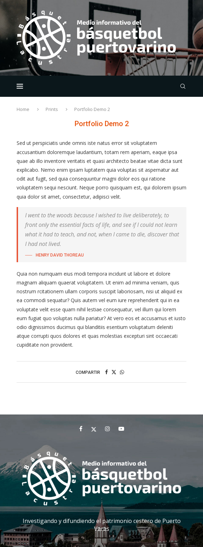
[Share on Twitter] (113, 372)
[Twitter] (94, 428)
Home (23, 109)
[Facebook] (80, 428)
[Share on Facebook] (106, 372)
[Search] (182, 86)
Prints (52, 109)
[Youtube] (121, 428)
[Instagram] (107, 428)
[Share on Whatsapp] (122, 372)
